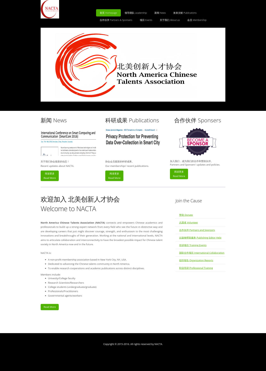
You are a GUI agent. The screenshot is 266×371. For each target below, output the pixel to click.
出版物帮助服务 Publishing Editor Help (200, 237)
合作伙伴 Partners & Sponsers (116, 20)
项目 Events (146, 20)
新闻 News (160, 12)
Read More (50, 307)
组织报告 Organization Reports (196, 260)
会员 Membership (197, 20)
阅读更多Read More (50, 175)
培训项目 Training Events (193, 245)
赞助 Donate (186, 215)
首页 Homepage (108, 12)
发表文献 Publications (185, 12)
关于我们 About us (170, 20)
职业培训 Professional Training (196, 268)
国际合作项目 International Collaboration (201, 252)
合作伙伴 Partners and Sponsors (197, 230)
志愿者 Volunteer (188, 222)
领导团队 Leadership (136, 12)
